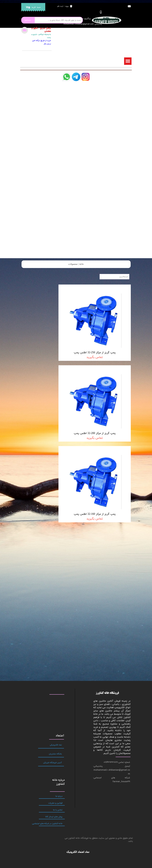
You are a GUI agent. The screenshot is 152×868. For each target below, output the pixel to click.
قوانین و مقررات (55, 692)
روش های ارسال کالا (53, 706)
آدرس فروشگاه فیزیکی (52, 652)
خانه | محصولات (76, 264)
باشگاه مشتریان (55, 643)
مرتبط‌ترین (123, 276)
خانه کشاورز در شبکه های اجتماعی (50, 713)
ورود (66, 6)
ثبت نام (60, 6)
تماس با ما (57, 699)
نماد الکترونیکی (56, 634)
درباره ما (58, 685)
